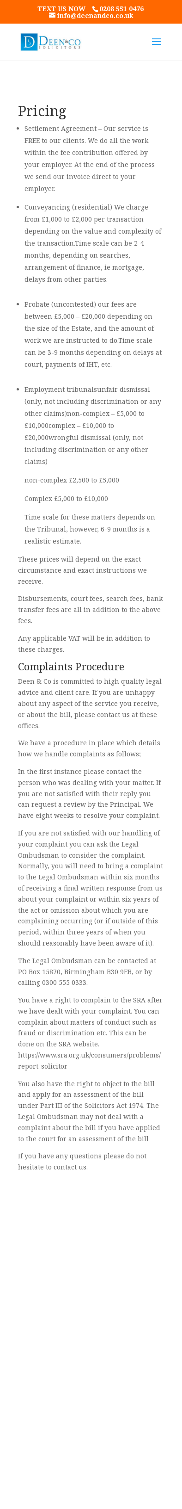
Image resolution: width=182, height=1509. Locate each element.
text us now (62, 8)
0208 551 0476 (121, 8)
